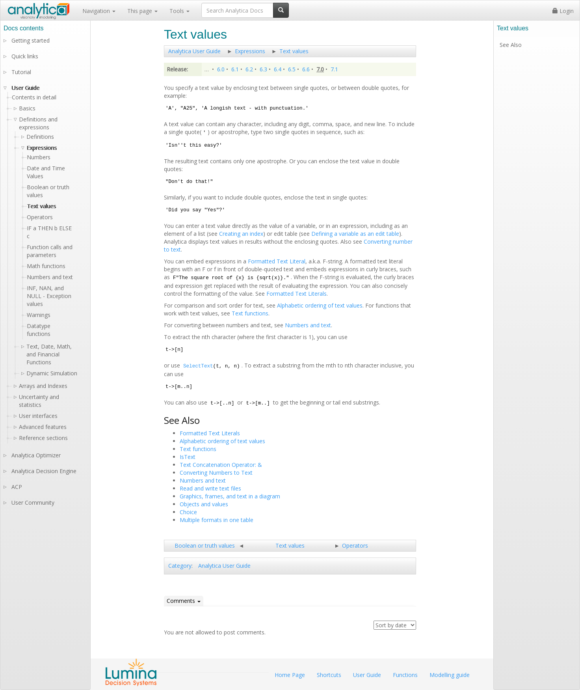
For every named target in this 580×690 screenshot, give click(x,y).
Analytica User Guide (194, 51)
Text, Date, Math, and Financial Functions (49, 354)
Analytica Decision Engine (43, 471)
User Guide (25, 87)
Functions (405, 675)
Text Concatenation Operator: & (221, 464)
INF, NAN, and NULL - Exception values (49, 296)
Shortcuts (329, 675)
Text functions (250, 313)
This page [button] (142, 11)
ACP (16, 486)
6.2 (249, 69)
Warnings (38, 315)
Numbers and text (308, 325)
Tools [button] (179, 11)
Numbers (38, 157)
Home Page (290, 675)
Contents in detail (34, 97)
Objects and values (204, 504)
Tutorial (21, 72)
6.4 (277, 69)
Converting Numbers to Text (216, 472)
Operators (355, 545)
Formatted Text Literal (276, 261)
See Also (511, 44)
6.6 (306, 69)
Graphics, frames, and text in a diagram (230, 496)
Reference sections (43, 438)
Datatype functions (38, 330)
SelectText (198, 366)
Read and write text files (210, 488)
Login (563, 11)
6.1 (235, 69)
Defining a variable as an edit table (355, 233)
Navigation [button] (98, 11)
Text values (294, 51)
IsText (187, 457)
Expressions (250, 51)
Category (179, 565)
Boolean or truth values (205, 545)
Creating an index (241, 233)
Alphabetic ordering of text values (319, 305)
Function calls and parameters (49, 251)
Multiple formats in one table (216, 520)
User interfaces (38, 416)
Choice (188, 512)
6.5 (292, 69)
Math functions (46, 266)
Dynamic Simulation (51, 373)
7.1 (334, 69)
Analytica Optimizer (36, 455)
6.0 (221, 69)
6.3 (263, 69)
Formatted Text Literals (296, 293)
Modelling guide (449, 675)
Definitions (40, 136)
